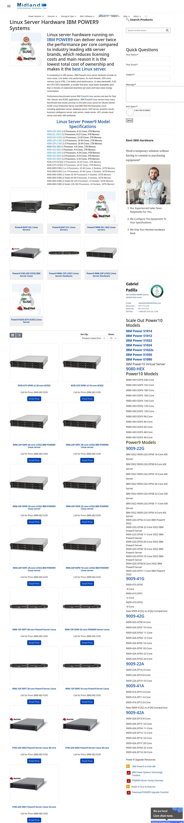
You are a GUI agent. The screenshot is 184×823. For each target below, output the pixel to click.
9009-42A (135, 712)
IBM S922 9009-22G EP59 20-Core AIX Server (147, 486)
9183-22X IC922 (54, 137)
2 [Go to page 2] (24, 557)
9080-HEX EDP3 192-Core (140, 385)
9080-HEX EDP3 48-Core (139, 432)
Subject (130, 74)
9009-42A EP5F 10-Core (139, 627)
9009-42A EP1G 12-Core (139, 732)
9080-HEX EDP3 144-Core (140, 400)
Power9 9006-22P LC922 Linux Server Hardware (101, 274)
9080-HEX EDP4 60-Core (139, 426)
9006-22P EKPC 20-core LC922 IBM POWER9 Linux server (78, 426)
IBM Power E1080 (139, 359)
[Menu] (8, 6)
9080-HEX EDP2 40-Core (139, 437)
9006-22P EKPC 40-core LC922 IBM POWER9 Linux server (106, 373)
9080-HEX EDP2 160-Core (140, 395)
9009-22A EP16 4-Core (138, 669)
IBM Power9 (82, 96)
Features (51, 16)
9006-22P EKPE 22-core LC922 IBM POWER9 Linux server (50, 426)
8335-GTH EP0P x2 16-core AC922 (49, 372)
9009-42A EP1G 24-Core (139, 752)
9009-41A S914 (54, 150)
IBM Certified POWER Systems (137, 294)
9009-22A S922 (54, 159)
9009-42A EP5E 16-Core (139, 643)
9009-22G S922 (54, 131)
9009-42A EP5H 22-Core (139, 653)
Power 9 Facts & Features (140, 786)
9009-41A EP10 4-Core (138, 691)
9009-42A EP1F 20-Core (139, 743)
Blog (125, 16)
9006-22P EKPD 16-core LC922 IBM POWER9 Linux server (106, 426)
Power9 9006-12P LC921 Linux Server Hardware (64, 274)
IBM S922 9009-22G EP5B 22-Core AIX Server (147, 496)
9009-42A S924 (54, 156)
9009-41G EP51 (134, 593)
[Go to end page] (33, 557)
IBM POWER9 (60, 39)
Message (131, 84)
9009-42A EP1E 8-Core (138, 718)
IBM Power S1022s (140, 350)
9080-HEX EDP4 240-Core (140, 379)
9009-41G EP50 (134, 584)
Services (102, 16)
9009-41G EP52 (134, 602)
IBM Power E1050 (139, 354)
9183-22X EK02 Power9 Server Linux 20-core (49, 532)
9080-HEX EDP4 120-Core (140, 405)
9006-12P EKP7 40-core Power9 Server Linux (22, 479)
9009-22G (135, 448)
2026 (28, 818)
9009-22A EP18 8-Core (138, 675)
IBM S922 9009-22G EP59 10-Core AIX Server (147, 476)
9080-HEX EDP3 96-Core (139, 416)
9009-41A (135, 685)
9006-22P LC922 (54, 144)
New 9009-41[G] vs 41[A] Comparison (147, 611)
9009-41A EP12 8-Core (138, 702)
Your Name (132, 54)
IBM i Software (86, 16)
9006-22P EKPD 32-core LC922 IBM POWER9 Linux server (21, 426)
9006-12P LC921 (54, 140)
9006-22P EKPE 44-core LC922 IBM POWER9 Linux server (78, 373)
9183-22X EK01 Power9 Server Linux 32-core (78, 532)
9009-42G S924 (54, 153)
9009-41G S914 (54, 147)
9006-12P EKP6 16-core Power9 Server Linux (106, 479)
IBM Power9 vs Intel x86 (141, 766)
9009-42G (135, 616)
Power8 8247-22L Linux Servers (26, 228)
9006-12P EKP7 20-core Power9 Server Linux (78, 479)
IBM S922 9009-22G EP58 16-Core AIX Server (147, 456)
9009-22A (135, 663)
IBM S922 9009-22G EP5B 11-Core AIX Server (147, 506)
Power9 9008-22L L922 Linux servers (101, 228)
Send (129, 120)
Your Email (132, 64)
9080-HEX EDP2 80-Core (139, 421)
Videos (114, 16)
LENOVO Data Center (134, 297)
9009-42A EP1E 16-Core (139, 737)
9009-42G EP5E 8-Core (138, 622)
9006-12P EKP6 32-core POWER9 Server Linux (50, 479)
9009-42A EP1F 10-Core (139, 723)
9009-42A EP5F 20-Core (139, 648)
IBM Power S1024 (139, 345)
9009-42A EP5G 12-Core (139, 637)
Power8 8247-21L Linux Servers (63, 228)
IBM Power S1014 (139, 331)
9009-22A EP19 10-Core (139, 680)
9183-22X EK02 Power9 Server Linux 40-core (21, 532)
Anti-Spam (131, 106)
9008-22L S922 (54, 134)
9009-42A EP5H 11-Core (139, 632)
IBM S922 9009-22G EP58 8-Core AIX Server (146, 466)
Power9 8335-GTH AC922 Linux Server (26, 320)
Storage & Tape (67, 16)
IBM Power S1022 (139, 340)
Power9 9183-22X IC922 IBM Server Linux (26, 274)
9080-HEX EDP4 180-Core (140, 390)
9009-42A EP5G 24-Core (139, 658)
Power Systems (35, 16)
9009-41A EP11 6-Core (138, 697)
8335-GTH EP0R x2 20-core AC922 (21, 372)
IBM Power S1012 (139, 336)
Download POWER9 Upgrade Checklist (150, 792)
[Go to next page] (28, 557)
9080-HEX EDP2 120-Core (140, 411)
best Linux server (88, 69)
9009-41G (135, 578)
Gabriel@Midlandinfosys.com (150, 303)
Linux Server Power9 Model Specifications (83, 124)
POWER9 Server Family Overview (147, 780)
